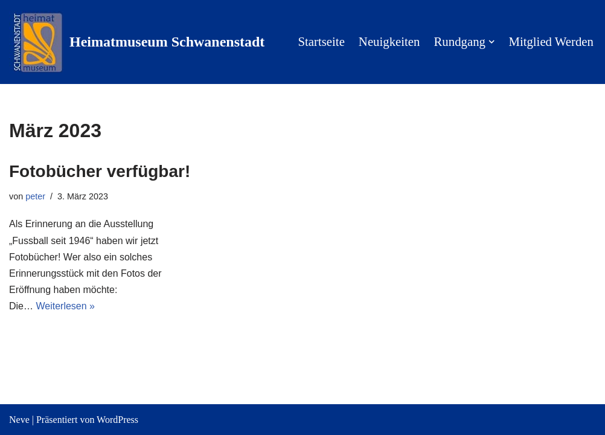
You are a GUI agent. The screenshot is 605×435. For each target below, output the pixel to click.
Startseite (321, 41)
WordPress (117, 419)
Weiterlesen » (65, 306)
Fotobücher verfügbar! (99, 171)
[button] (491, 42)
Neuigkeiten (389, 41)
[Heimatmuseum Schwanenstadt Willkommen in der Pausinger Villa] (136, 42)
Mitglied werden (551, 41)
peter (35, 196)
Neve (19, 419)
